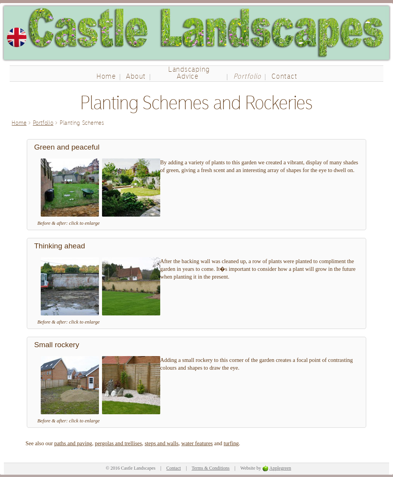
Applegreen (280, 468)
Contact (284, 76)
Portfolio (247, 76)
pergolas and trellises (118, 443)
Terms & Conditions (211, 468)
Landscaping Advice (189, 72)
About (136, 76)
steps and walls (161, 443)
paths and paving (73, 443)
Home (106, 76)
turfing (231, 443)
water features (197, 443)
